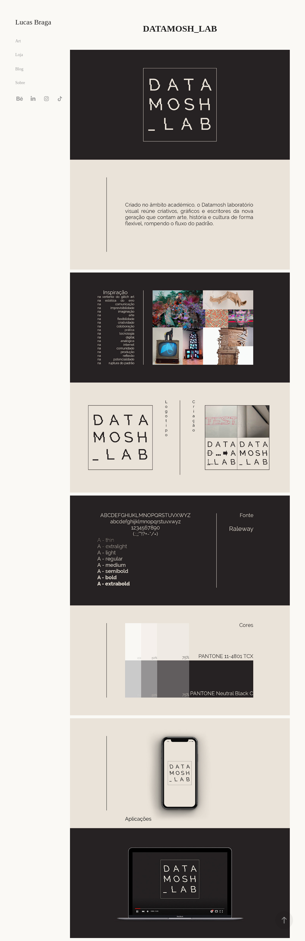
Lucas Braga (33, 22)
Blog (19, 69)
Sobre (20, 83)
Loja (19, 54)
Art (18, 41)
